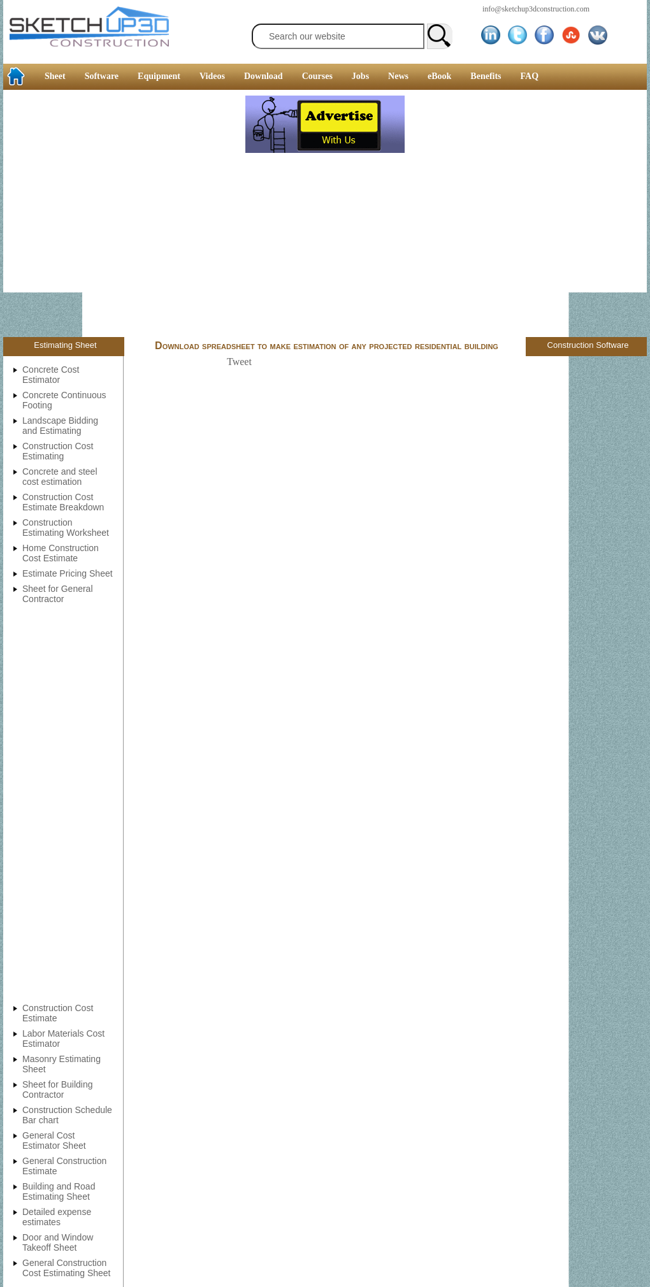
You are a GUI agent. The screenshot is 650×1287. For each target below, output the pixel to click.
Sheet (55, 76)
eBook (439, 76)
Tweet (239, 361)
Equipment (159, 76)
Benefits (485, 76)
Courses (317, 76)
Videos (212, 76)
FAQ (530, 76)
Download (263, 76)
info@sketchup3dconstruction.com (535, 8)
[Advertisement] (122, 215)
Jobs (360, 76)
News (398, 76)
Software (102, 76)
